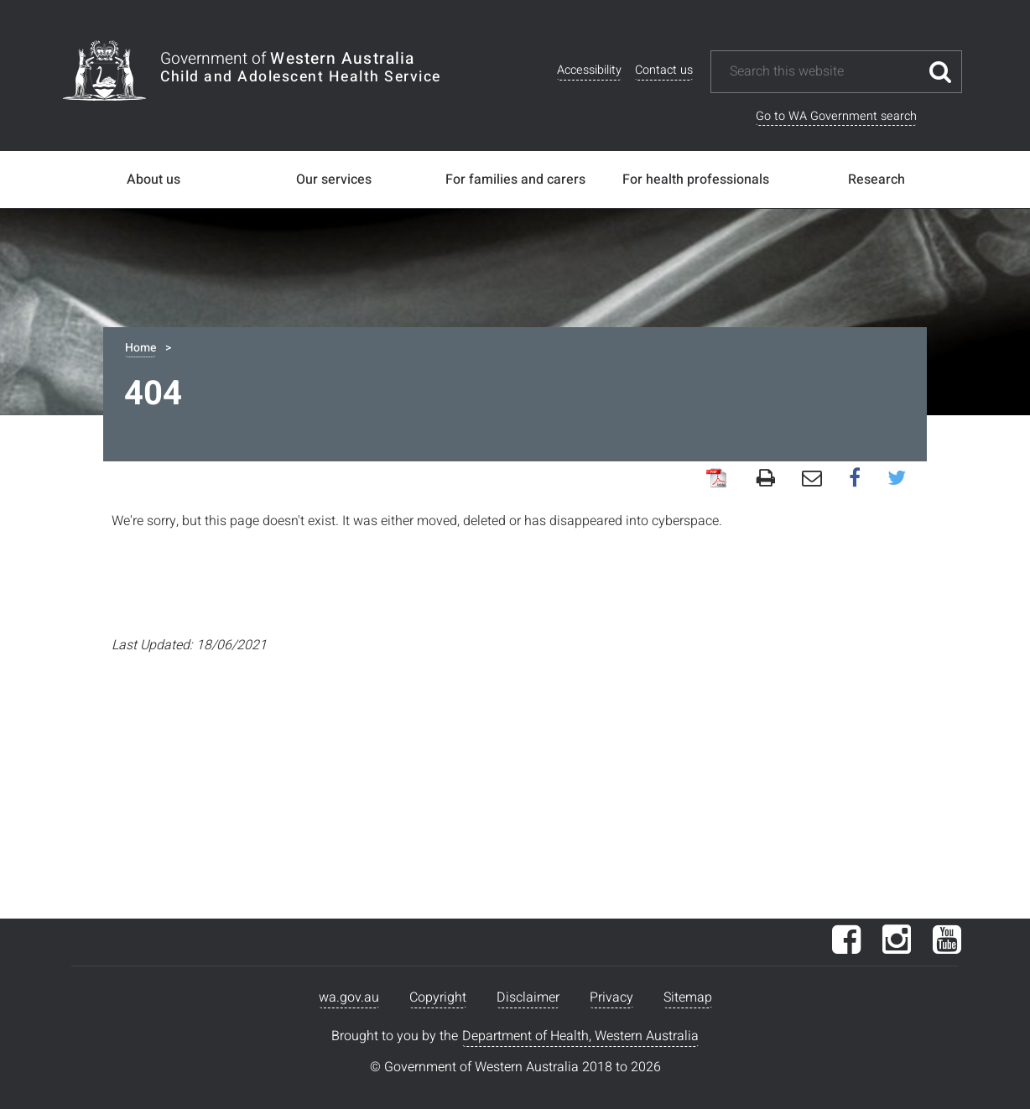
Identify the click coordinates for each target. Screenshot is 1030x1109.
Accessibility (589, 70)
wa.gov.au (349, 997)
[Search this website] (823, 71)
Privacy (611, 997)
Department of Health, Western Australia (580, 1036)
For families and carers (515, 179)
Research (876, 179)
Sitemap (687, 997)
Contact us (664, 70)
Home (140, 348)
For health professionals (695, 179)
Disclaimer (528, 997)
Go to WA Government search (836, 116)
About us (153, 179)
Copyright (437, 997)
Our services (334, 179)
